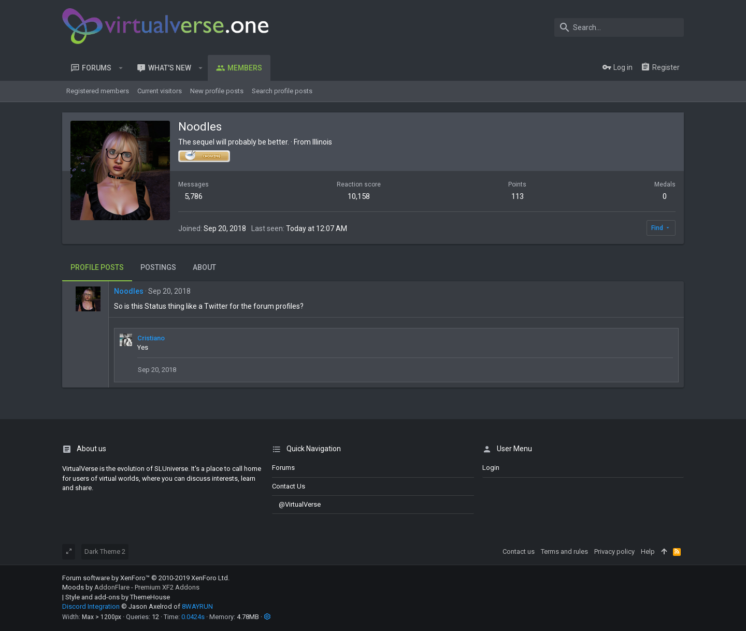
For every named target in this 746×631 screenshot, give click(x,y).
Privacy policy (614, 551)
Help (648, 551)
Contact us (288, 486)
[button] (120, 68)
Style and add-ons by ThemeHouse (117, 597)
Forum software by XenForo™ (145, 578)
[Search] (619, 27)
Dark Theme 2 (104, 551)
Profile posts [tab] (97, 267)
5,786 (193, 196)
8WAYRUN (197, 606)
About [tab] (204, 267)
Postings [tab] (158, 267)
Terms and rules (564, 551)
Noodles (129, 291)
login (490, 467)
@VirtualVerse (296, 504)
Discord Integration (91, 606)
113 (517, 196)
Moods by (130, 587)
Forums (283, 467)
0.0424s (193, 617)
